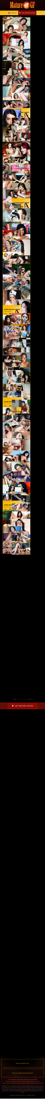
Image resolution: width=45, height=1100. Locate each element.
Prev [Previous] (15, 1048)
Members (14, 1079)
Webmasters (30, 1081)
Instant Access (28, 1079)
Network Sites (20, 1079)
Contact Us (36, 1081)
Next (30, 1048)
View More (34, 1079)
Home (9, 1079)
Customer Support (21, 1081)
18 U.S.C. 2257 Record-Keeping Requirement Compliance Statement (19, 1083)
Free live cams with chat (22, 1063)
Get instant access (28, 13)
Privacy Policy (40, 1083)
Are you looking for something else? (22, 1073)
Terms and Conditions (10, 1081)
